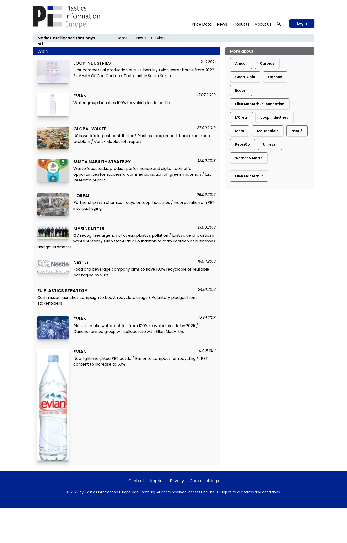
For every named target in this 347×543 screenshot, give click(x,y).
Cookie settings (204, 480)
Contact (136, 480)
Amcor (241, 63)
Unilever (270, 144)
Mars (239, 130)
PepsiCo (242, 144)
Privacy (177, 480)
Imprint (157, 480)
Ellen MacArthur (249, 176)
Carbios (267, 63)
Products (240, 24)
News (222, 24)
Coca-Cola (245, 76)
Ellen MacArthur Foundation (259, 103)
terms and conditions (262, 492)
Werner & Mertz (248, 157)
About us (263, 24)
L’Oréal (241, 117)
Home (122, 38)
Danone (275, 76)
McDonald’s (267, 130)
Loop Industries (274, 117)
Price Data (202, 24)
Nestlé (297, 130)
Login (302, 23)
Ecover (241, 90)
